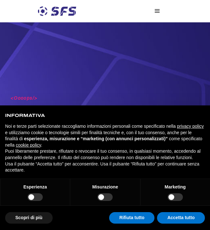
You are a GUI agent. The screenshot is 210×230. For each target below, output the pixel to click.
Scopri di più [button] (28, 217)
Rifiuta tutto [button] (132, 217)
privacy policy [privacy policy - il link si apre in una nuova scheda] (190, 126)
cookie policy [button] (28, 145)
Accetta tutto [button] (181, 217)
